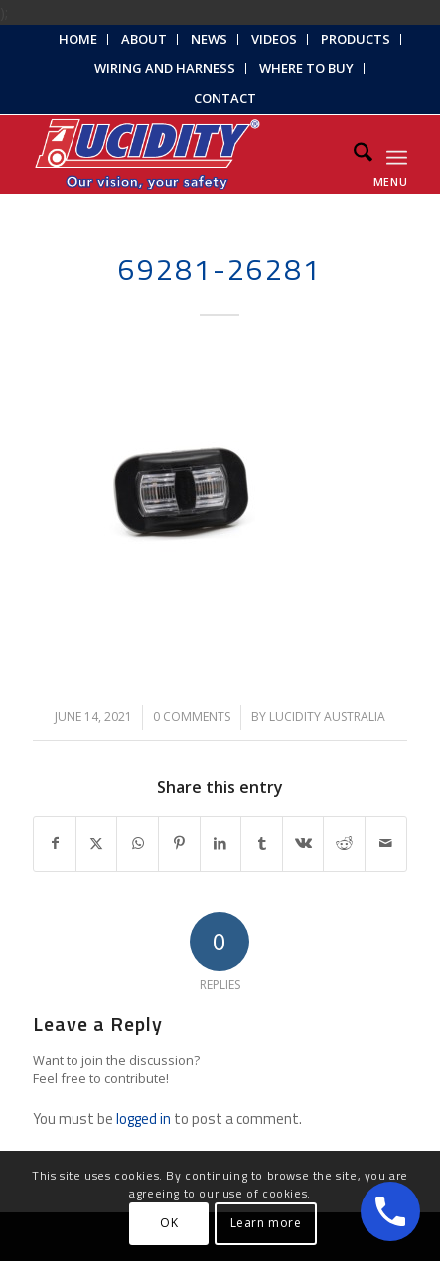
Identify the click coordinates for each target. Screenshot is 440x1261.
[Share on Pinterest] (179, 844)
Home (78, 39)
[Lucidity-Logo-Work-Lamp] (182, 154)
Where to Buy (306, 68)
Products (355, 39)
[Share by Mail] (386, 844)
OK (169, 1222)
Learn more (266, 1222)
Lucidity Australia (327, 716)
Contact (225, 98)
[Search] (353, 154)
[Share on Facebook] (54, 844)
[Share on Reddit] (344, 844)
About (144, 39)
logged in (143, 1118)
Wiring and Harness (164, 68)
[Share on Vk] (303, 844)
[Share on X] (96, 844)
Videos (274, 39)
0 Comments (191, 716)
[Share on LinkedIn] (221, 844)
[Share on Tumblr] (261, 844)
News (209, 39)
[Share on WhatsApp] (137, 844)
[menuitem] (78, 39)
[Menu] (396, 155)
